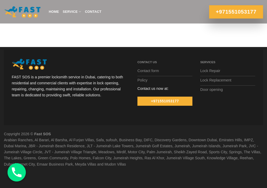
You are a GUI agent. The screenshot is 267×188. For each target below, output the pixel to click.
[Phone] (17, 172)
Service (72, 11)
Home (54, 12)
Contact (93, 12)
